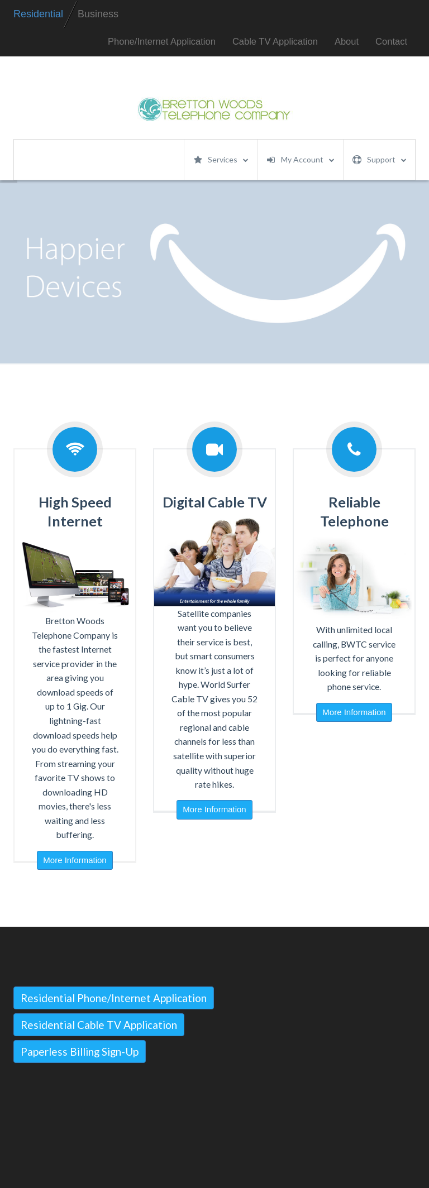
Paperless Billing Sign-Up (80, 1051)
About (347, 41)
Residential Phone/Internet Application (114, 997)
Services (221, 159)
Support (379, 159)
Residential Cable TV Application (99, 1024)
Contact (391, 41)
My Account (300, 159)
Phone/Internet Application (162, 41)
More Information (74, 860)
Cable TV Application (275, 41)
